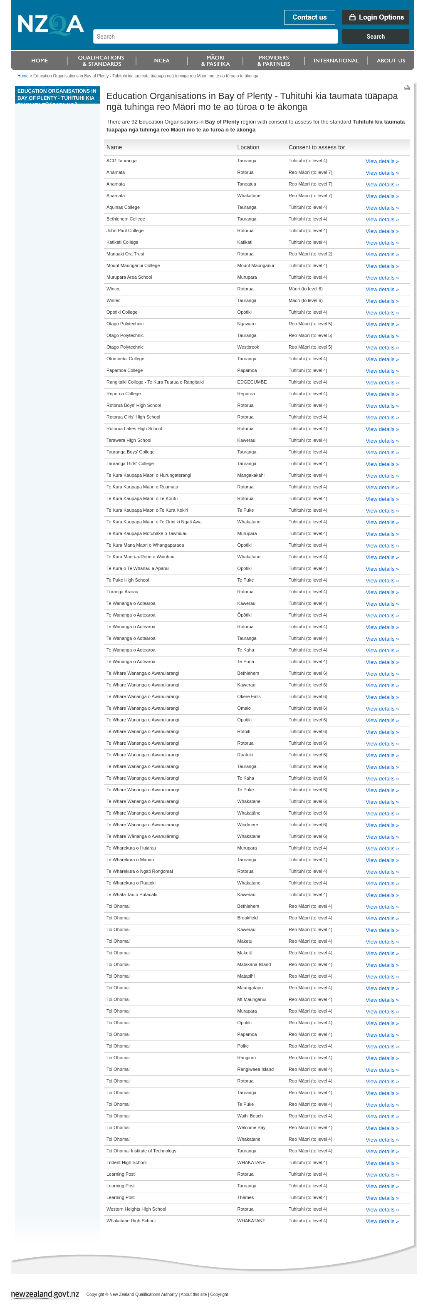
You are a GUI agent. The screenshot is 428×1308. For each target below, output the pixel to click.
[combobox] (255, 42)
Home (23, 76)
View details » (382, 161)
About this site (194, 1294)
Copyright (219, 1294)
